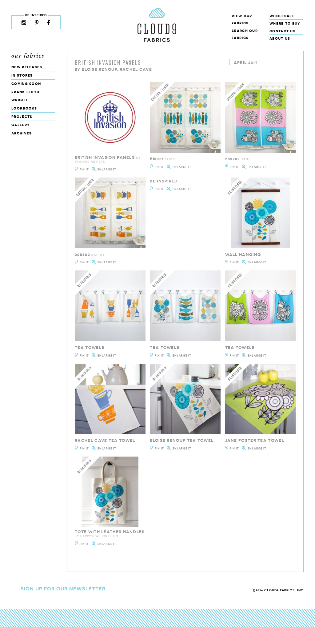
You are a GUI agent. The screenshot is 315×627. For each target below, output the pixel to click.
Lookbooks (24, 108)
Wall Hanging (243, 254)
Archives (21, 133)
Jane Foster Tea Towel (254, 440)
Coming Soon (26, 83)
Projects (21, 116)
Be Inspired (164, 181)
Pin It (84, 169)
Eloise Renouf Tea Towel (181, 440)
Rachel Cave (136, 69)
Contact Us (282, 31)
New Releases (26, 67)
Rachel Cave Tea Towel (105, 440)
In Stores (22, 75)
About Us (279, 38)
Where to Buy (284, 23)
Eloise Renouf (99, 69)
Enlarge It (107, 169)
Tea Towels (89, 347)
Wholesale (281, 16)
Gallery (20, 124)
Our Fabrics (28, 56)
